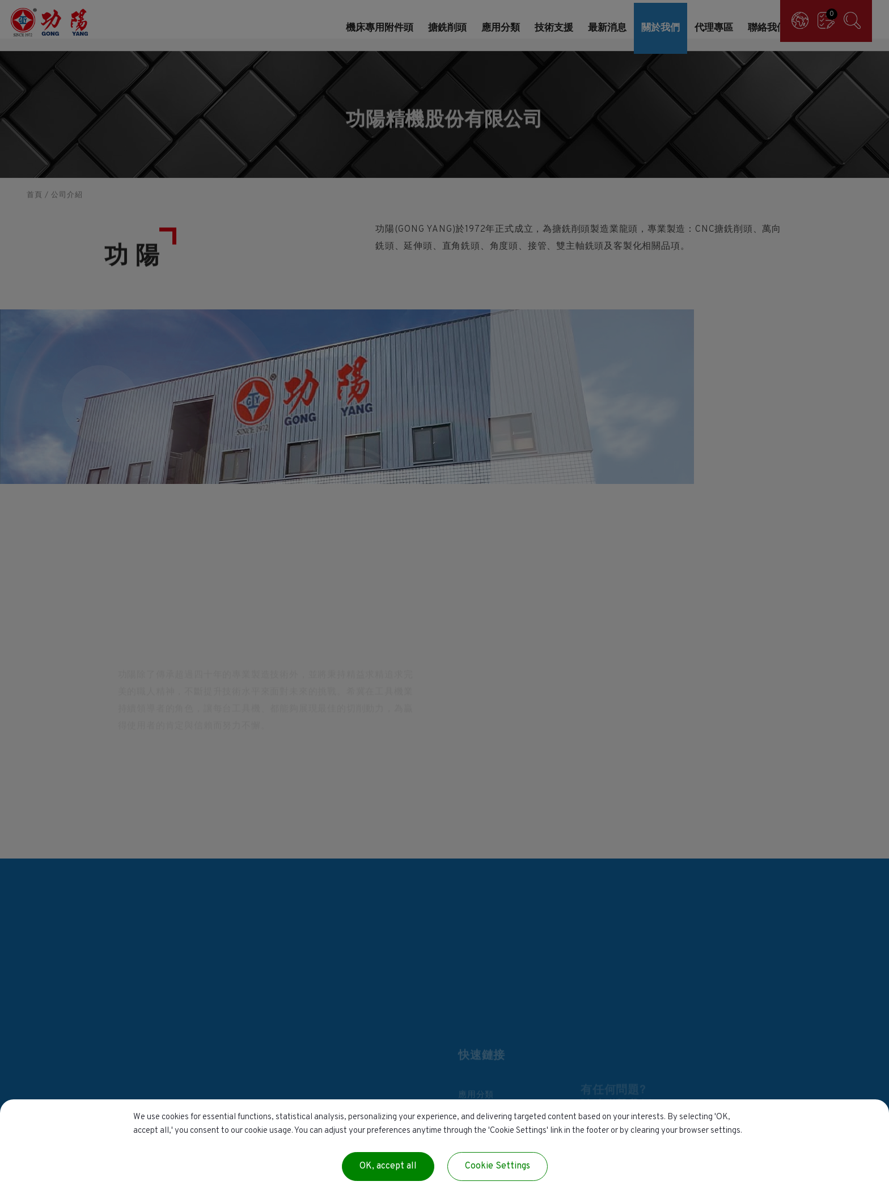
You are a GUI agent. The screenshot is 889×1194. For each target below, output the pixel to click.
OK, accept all (388, 1166)
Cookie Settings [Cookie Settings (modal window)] (497, 1166)
